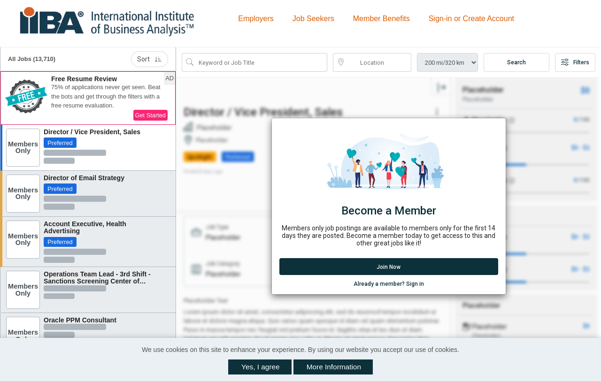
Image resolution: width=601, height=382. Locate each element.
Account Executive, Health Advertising (85, 227)
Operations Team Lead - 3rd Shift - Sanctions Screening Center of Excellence (97, 281)
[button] (88, 98)
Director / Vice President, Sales (92, 132)
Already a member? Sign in (389, 284)
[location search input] (379, 62)
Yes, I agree (260, 367)
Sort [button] (149, 59)
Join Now (389, 267)
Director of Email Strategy (84, 178)
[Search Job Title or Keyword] (261, 62)
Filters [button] (575, 62)
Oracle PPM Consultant (80, 320)
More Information (334, 367)
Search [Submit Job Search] (516, 62)
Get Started (150, 115)
